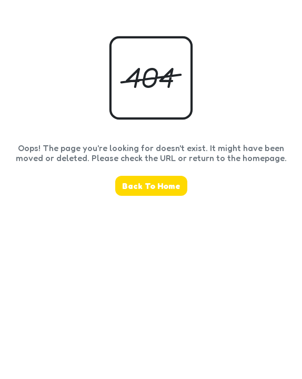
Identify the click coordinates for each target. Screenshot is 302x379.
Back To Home (151, 186)
